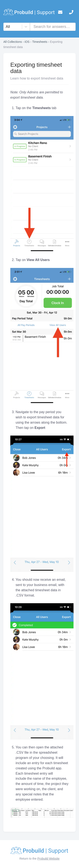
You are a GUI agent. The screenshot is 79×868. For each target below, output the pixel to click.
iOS (27, 41)
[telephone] (71, 13)
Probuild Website (48, 858)
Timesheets (39, 41)
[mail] (60, 13)
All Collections (12, 41)
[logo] (29, 13)
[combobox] (6, 26)
